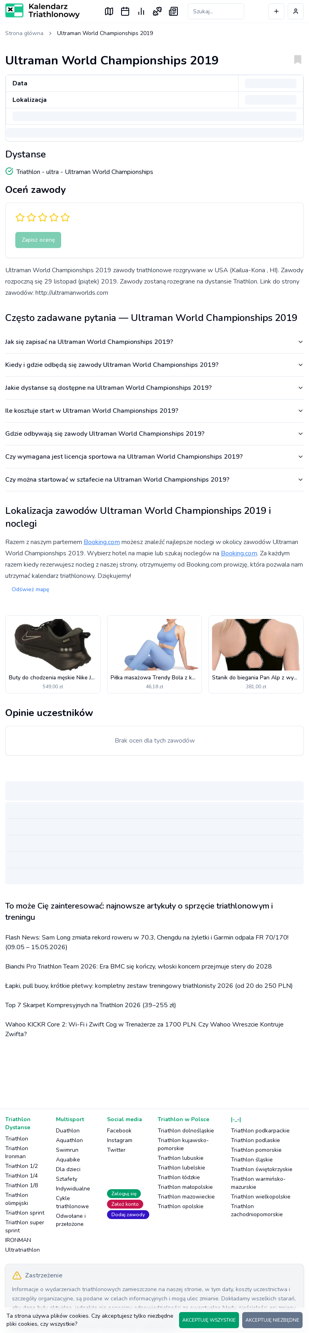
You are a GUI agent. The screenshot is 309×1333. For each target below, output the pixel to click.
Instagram (119, 1140)
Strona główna (24, 33)
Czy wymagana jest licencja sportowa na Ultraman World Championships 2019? (154, 456)
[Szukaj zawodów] (216, 11)
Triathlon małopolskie (185, 1187)
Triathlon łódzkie (179, 1177)
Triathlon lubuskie (181, 1158)
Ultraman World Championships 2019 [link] (105, 33)
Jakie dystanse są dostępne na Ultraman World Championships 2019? (154, 387)
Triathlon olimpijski (16, 1199)
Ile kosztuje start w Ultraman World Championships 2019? (154, 410)
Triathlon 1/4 (21, 1176)
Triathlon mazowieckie (186, 1197)
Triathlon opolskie (181, 1206)
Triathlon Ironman (16, 1152)
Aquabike (68, 1159)
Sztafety (66, 1179)
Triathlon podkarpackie (260, 1130)
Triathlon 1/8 (21, 1185)
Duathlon (68, 1130)
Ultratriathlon (22, 1250)
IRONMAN (18, 1240)
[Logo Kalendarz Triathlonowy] (42, 11)
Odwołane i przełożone (71, 1220)
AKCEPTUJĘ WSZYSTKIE (209, 1320)
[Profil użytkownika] (296, 11)
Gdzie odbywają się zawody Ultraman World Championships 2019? (154, 433)
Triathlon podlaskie (255, 1140)
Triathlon (16, 1139)
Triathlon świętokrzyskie (262, 1169)
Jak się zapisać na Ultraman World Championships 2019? (154, 341)
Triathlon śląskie (252, 1159)
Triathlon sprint (24, 1213)
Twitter (116, 1150)
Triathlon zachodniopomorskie (257, 1210)
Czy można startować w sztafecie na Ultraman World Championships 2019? (154, 479)
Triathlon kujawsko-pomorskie (183, 1144)
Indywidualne (73, 1188)
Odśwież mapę (30, 589)
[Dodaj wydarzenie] (276, 11)
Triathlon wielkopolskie (260, 1197)
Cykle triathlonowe (72, 1202)
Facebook (119, 1130)
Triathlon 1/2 (21, 1166)
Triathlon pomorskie (256, 1150)
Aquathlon (69, 1140)
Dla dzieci (68, 1169)
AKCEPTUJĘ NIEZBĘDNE (272, 1320)
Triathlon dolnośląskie (186, 1130)
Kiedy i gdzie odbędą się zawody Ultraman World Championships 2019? (154, 364)
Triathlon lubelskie (181, 1168)
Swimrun (67, 1150)
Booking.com (102, 542)
